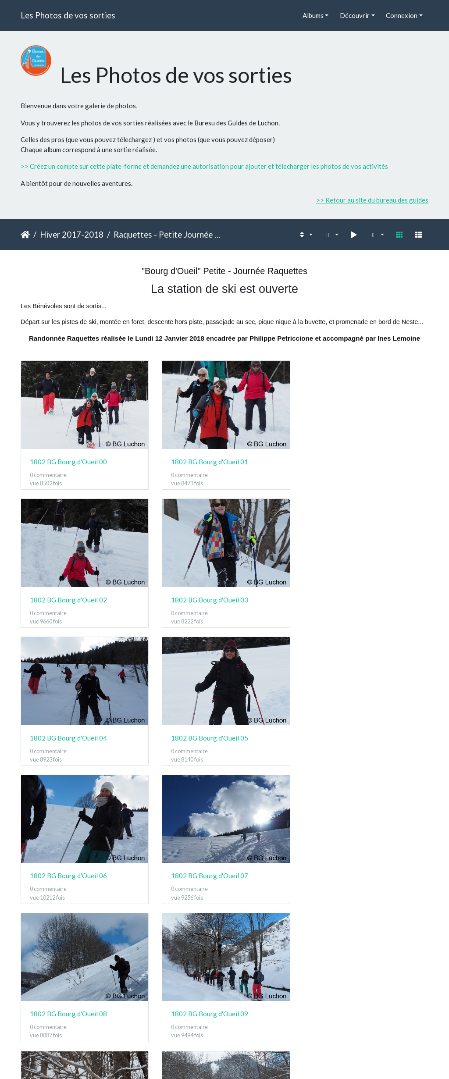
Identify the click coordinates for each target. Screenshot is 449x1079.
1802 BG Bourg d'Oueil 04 (208, 598)
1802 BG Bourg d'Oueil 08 (349, 735)
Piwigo (244, 1061)
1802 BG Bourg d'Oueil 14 (349, 1010)
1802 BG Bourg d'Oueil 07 (208, 735)
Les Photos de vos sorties (68, 15)
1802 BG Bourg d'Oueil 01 (208, 461)
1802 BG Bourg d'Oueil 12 (68, 1010)
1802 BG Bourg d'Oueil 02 (349, 461)
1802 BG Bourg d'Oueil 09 (68, 873)
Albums (313, 15)
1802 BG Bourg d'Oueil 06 (68, 735)
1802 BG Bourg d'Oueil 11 (349, 873)
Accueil (25, 234)
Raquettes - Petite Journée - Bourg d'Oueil (168, 234)
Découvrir (355, 15)
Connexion (401, 15)
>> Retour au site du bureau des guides (372, 200)
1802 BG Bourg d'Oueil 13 (208, 1010)
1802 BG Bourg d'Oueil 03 (68, 598)
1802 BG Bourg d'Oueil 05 (349, 598)
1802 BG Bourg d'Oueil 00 (68, 461)
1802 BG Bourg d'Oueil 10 (208, 873)
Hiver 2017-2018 (71, 234)
